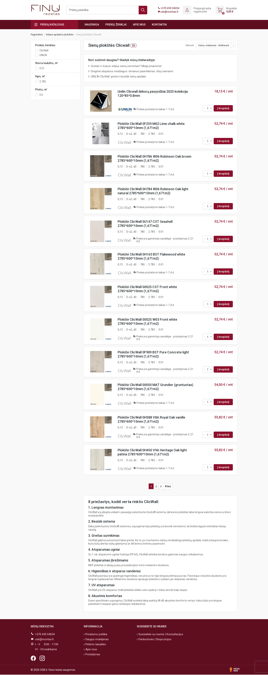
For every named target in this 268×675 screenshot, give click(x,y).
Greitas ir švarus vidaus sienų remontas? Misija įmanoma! (126, 66)
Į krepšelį (223, 108)
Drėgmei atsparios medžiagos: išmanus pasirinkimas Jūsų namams (132, 71)
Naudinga (92, 24)
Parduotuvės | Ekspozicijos (154, 639)
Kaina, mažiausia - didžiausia (213, 45)
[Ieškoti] (106, 10)
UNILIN (43, 55)
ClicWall (43, 50)
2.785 (42, 81)
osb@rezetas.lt (169, 11)
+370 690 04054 (169, 8)
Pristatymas (92, 654)
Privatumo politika (96, 634)
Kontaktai (159, 24)
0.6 (41, 94)
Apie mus (139, 24)
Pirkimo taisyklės (95, 644)
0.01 (41, 68)
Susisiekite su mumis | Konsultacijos (160, 634)
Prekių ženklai (116, 24)
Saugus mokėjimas (97, 639)
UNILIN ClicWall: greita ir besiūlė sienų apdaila (118, 76)
